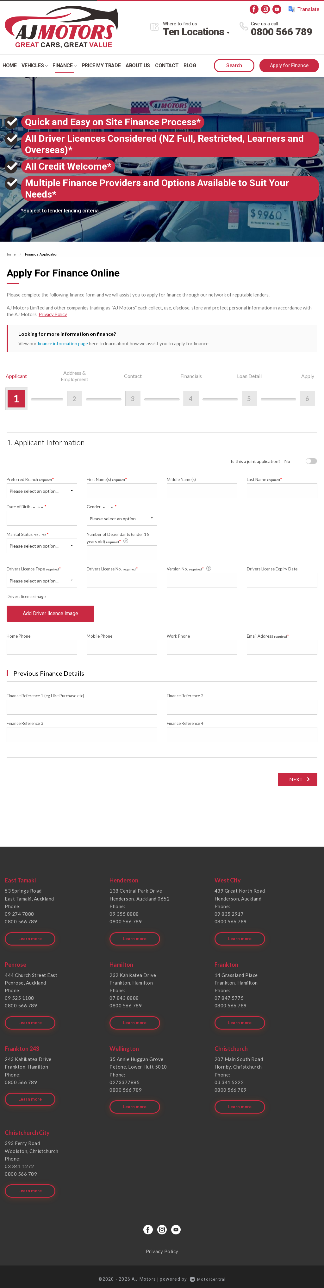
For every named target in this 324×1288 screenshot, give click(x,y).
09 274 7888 (19, 916)
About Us (138, 65)
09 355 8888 (124, 916)
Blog (190, 65)
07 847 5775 (229, 998)
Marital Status (28, 533)
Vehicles (34, 65)
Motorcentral (208, 1273)
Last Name (264, 479)
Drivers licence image (26, 596)
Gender (102, 506)
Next (295, 782)
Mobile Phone (99, 638)
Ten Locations (193, 32)
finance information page (63, 343)
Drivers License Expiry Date (272, 568)
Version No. (189, 568)
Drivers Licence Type (34, 568)
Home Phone (18, 638)
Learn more (30, 939)
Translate (304, 9)
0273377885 (124, 1080)
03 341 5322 (229, 1080)
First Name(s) (107, 479)
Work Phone (178, 638)
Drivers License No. (112, 568)
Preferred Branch (30, 479)
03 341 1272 (19, 1163)
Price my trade (101, 65)
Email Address (268, 638)
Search (234, 65)
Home (9, 65)
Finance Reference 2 (185, 698)
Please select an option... (34, 490)
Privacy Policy (53, 314)
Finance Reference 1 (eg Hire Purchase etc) (45, 698)
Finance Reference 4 (185, 725)
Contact (166, 65)
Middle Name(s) (181, 479)
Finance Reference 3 (25, 725)
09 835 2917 (229, 916)
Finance (64, 65)
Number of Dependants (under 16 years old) (118, 537)
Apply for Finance (289, 65)
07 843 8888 (124, 998)
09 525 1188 (19, 998)
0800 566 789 (281, 32)
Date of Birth (27, 506)
